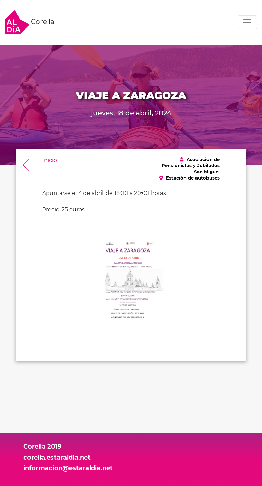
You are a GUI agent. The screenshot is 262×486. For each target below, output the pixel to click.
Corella (30, 22)
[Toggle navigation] (247, 22)
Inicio (49, 160)
